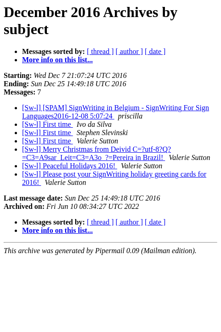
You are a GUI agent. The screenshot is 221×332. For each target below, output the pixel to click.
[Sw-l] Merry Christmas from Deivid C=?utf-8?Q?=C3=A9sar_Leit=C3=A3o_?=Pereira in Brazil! (96, 153)
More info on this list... (57, 60)
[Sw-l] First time (47, 124)
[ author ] (129, 51)
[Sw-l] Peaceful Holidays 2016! (69, 166)
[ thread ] (100, 51)
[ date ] (155, 51)
